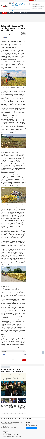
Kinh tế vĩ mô (13, 418)
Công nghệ (25, 418)
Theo (13, 351)
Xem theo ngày (6, 360)
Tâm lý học (34, 8)
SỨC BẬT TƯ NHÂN (36, 6)
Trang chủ (3, 418)
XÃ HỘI (4, 12)
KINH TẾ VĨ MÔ (11, 12)
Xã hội (19, 34)
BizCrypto (40, 8)
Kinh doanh (19, 418)
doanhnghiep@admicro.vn (33, 425)
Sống (30, 418)
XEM (24, 360)
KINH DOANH (19, 12)
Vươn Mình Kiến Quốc (36, 4)
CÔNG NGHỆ (26, 12)
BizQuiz (42, 6)
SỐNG (32, 12)
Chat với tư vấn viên (31, 428)
